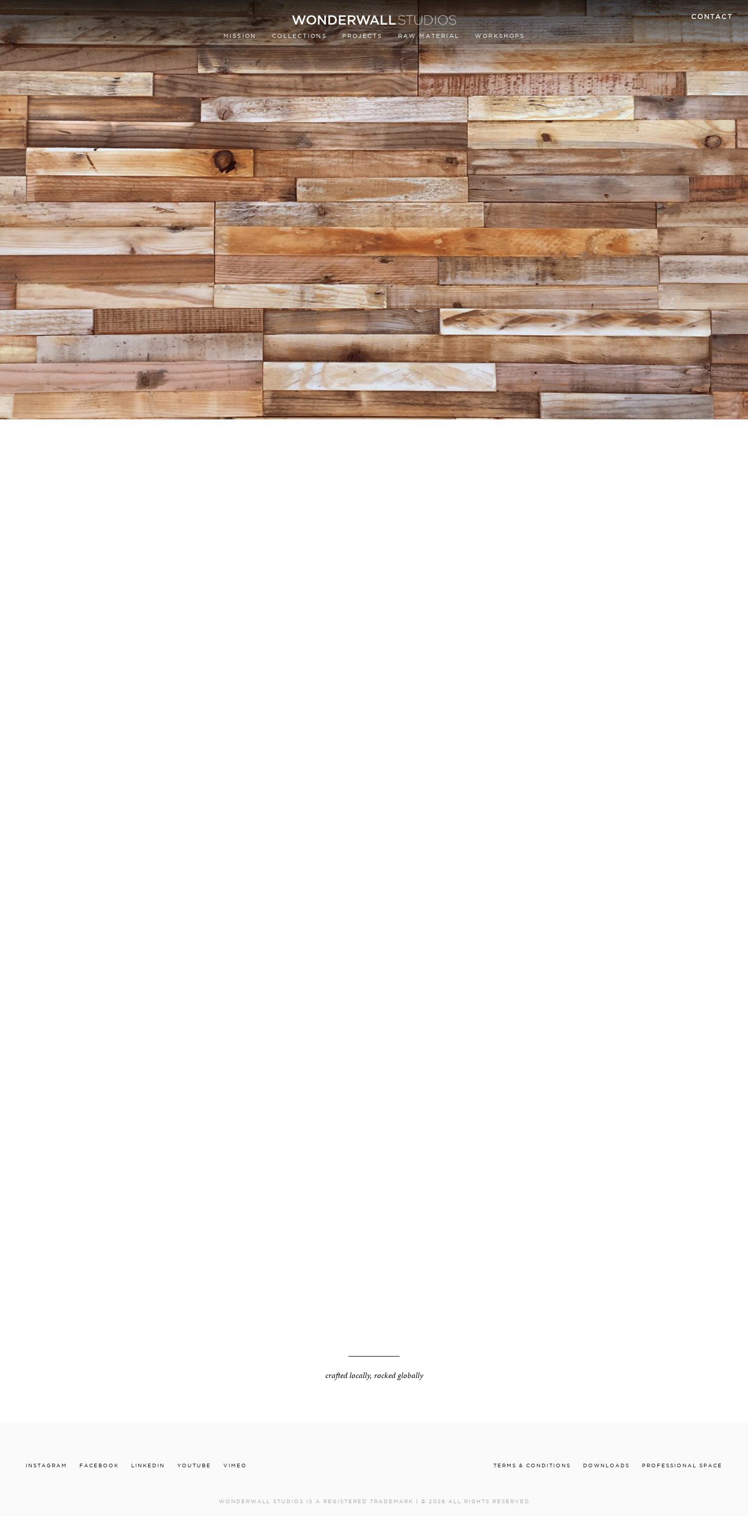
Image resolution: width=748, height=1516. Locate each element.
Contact (712, 16)
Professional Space (682, 1465)
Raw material (429, 36)
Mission (240, 36)
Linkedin (148, 1465)
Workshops (500, 36)
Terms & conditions (532, 1465)
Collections (299, 36)
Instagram (46, 1465)
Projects (362, 36)
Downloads (606, 1465)
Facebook (99, 1465)
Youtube (194, 1465)
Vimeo (235, 1465)
